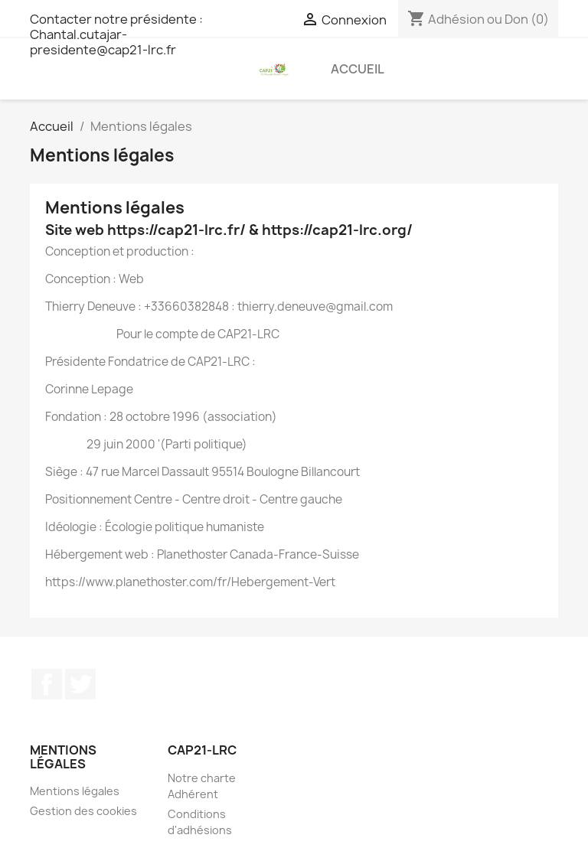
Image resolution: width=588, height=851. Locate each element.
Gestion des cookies (83, 811)
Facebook (46, 684)
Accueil (357, 68)
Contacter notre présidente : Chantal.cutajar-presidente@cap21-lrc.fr (116, 34)
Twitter (80, 684)
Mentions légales (74, 791)
